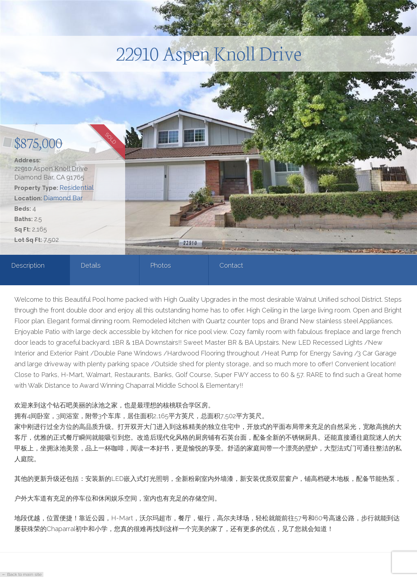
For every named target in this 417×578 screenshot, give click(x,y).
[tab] (35, 270)
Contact (231, 265)
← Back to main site (22, 574)
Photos (160, 265)
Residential (77, 187)
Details (91, 265)
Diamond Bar (63, 198)
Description (27, 265)
